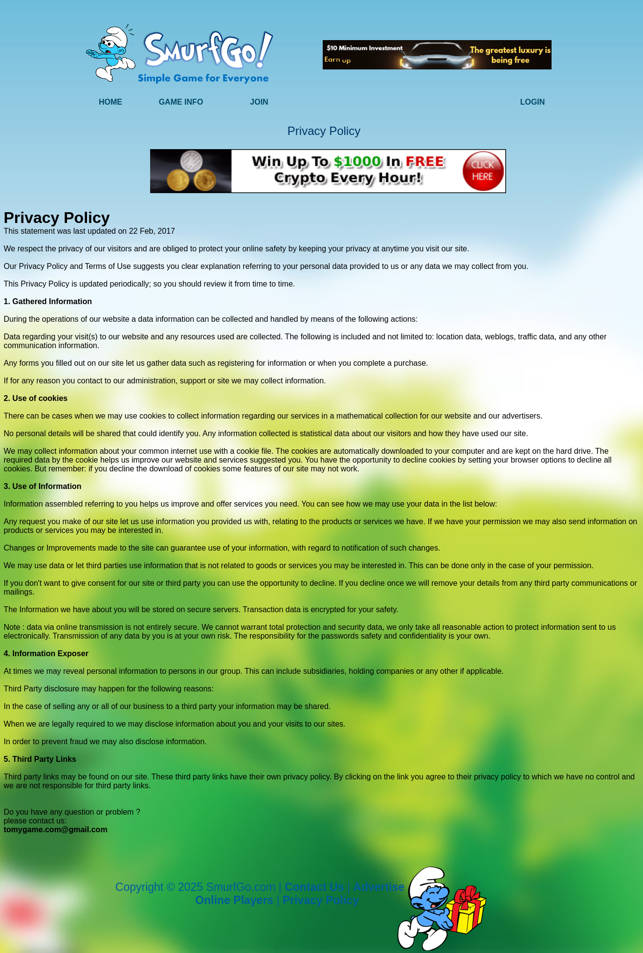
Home (110, 102)
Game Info (181, 102)
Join (259, 102)
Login (532, 102)
